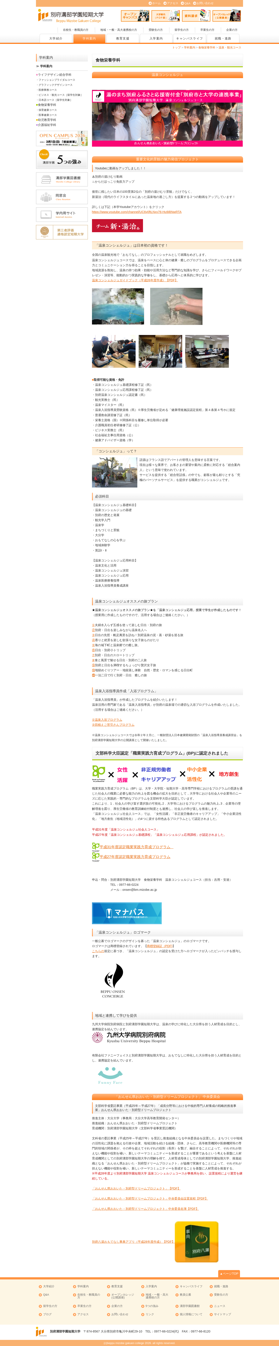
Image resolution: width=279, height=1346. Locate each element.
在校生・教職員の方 (75, 29)
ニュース (219, 1306)
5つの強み (152, 1306)
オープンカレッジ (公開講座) (227, 15)
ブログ (47, 1314)
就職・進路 (223, 38)
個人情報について (191, 1314)
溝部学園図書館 (190, 1306)
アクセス (172, 3)
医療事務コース (48, 90)
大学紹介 (56, 38)
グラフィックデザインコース (56, 85)
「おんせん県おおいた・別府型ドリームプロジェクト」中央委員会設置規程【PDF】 (150, 1198)
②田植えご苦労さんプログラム (113, 724)
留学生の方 (182, 29)
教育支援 (123, 38)
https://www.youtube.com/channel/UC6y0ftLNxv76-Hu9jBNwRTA (137, 212)
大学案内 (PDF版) (165, 15)
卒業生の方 (207, 29)
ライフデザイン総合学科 (54, 74)
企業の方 (232, 29)
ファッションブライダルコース (57, 80)
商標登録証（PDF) (160, 946)
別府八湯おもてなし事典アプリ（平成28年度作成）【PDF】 (133, 1241)
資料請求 (196, 15)
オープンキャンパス (135, 15)
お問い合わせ (205, 3)
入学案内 (156, 38)
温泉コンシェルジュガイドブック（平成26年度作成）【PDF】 (135, 280)
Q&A (187, 3)
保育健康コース (48, 110)
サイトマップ (222, 1314)
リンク (150, 1314)
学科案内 (89, 38)
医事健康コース (48, 115)
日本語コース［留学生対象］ (56, 100)
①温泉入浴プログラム (107, 719)
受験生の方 (156, 29)
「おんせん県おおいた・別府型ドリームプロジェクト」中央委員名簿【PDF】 (145, 1208)
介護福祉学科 (47, 125)
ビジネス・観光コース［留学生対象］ (61, 95)
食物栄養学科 (47, 104)
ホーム (156, 3)
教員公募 (185, 1294)
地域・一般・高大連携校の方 (118, 29)
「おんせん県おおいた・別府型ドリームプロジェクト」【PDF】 (136, 1188)
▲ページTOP (229, 1273)
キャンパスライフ (189, 38)
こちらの (98, 951)
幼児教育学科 (47, 120)
